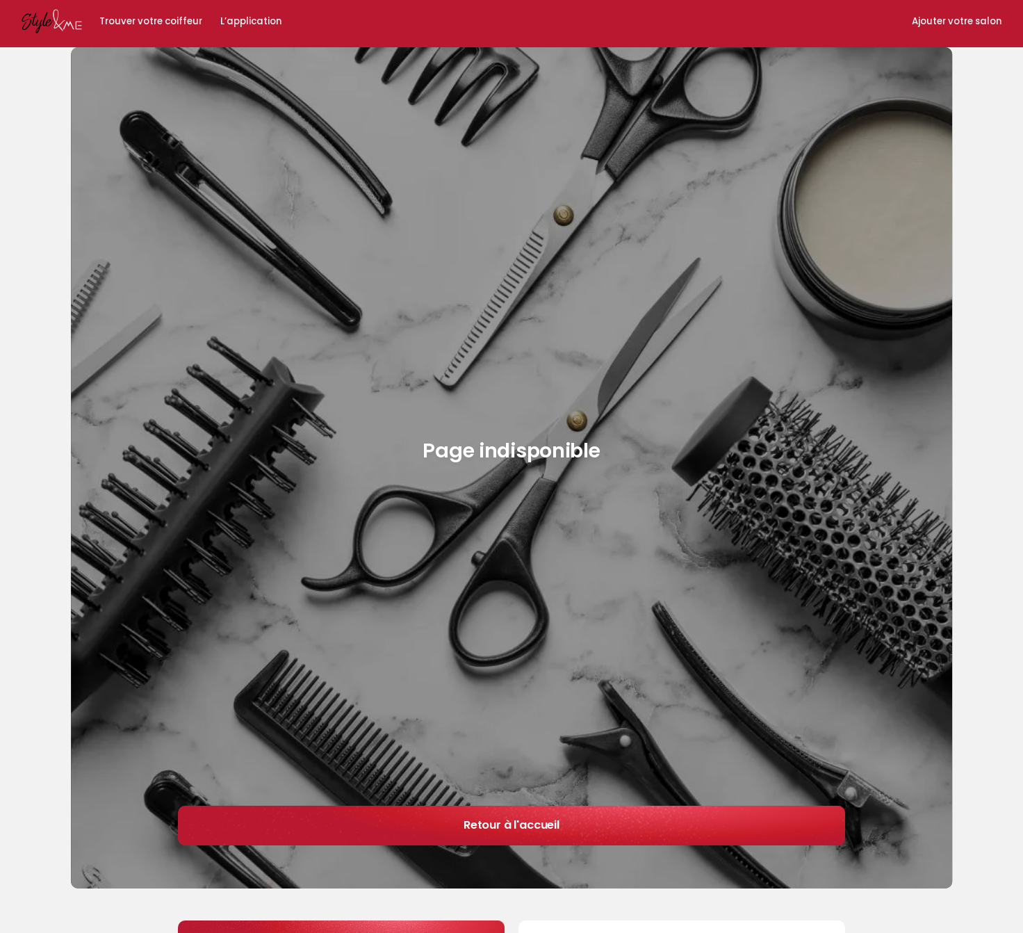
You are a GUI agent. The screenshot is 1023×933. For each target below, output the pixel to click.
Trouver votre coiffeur (150, 21)
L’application (250, 21)
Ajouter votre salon (956, 21)
